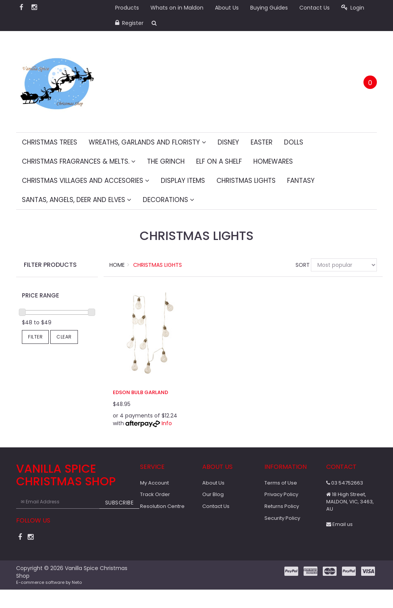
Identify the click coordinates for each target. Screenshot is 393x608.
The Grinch (166, 161)
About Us (227, 8)
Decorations (168, 199)
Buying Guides (269, 8)
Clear (64, 337)
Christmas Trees (49, 142)
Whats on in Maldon (176, 8)
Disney (228, 142)
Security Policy (282, 518)
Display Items (183, 180)
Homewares (273, 161)
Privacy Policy (281, 494)
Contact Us (314, 8)
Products (127, 8)
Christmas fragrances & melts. (78, 161)
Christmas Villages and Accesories (85, 180)
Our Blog (213, 494)
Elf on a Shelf (219, 161)
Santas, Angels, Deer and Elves (76, 199)
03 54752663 (344, 482)
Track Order (155, 494)
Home (117, 265)
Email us (339, 524)
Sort (300, 265)
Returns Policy (281, 506)
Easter (261, 142)
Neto (77, 582)
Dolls (293, 142)
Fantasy (301, 180)
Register (129, 23)
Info (167, 423)
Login (352, 8)
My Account (154, 482)
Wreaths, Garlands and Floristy (147, 142)
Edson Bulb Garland (140, 392)
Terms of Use (280, 482)
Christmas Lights (246, 180)
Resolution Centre (162, 506)
